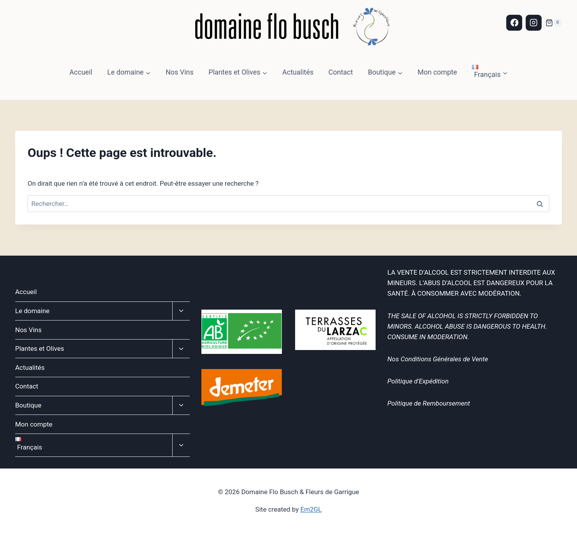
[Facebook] (514, 23)
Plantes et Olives (39, 348)
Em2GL (311, 509)
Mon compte (437, 72)
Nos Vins (180, 72)
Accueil (81, 72)
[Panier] (554, 23)
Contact (341, 72)
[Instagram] (534, 23)
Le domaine (32, 311)
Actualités (297, 72)
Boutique (28, 405)
